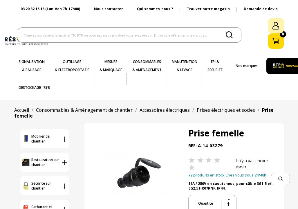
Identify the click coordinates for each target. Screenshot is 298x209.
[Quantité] (229, 204)
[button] (280, 179)
